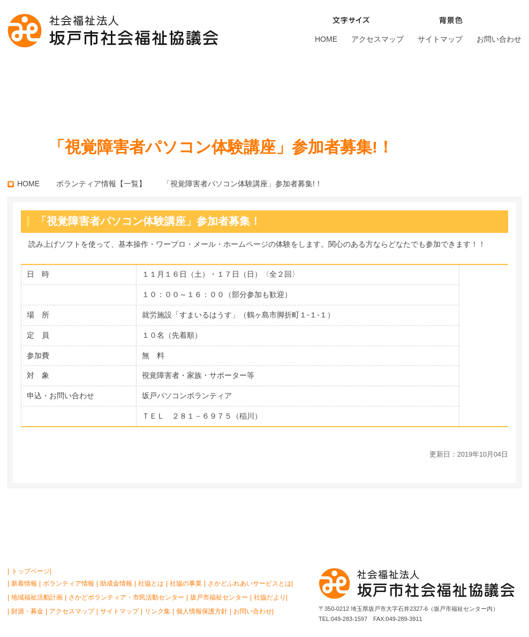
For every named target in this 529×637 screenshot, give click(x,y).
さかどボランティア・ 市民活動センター (286, 88)
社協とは (41, 88)
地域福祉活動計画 (37, 597)
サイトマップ (440, 39)
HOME (326, 39)
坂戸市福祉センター (392, 88)
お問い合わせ (499, 39)
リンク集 (157, 611)
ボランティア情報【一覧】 (101, 183)
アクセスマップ (377, 39)
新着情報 (24, 583)
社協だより (270, 597)
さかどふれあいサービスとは (195, 88)
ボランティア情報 (68, 583)
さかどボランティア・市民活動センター (126, 597)
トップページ (30, 571)
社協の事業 (115, 88)
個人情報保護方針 (202, 611)
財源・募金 (485, 88)
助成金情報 (116, 583)
